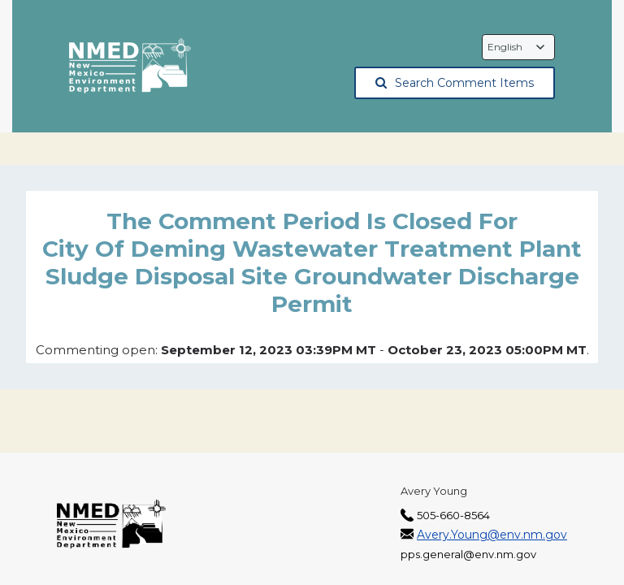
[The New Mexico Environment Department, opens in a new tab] (130, 66)
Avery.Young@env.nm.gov (492, 534)
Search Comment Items (454, 83)
